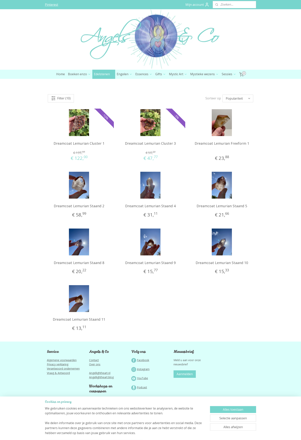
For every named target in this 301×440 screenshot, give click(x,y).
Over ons (94, 380)
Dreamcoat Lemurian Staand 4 (150, 222)
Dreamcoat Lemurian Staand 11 (79, 335)
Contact (94, 376)
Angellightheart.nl (99, 389)
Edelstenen (104, 90)
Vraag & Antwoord (58, 389)
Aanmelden (185, 390)
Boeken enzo (79, 90)
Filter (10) (61, 114)
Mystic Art (178, 90)
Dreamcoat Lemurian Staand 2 (79, 222)
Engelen (124, 90)
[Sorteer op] (238, 114)
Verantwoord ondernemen (63, 385)
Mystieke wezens (204, 90)
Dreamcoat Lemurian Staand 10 (222, 279)
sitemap (134, 433)
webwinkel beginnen (157, 433)
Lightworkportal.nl (100, 416)
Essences (143, 90)
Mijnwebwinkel (190, 433)
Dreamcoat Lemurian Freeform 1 (222, 159)
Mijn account (197, 4)
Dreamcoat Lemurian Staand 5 (222, 222)
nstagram (144, 385)
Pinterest (51, 4)
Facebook (143, 376)
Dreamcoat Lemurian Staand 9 (150, 279)
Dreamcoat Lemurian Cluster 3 (150, 159)
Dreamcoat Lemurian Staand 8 (79, 279)
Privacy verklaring (57, 380)
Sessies (229, 90)
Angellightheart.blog (101, 393)
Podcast (142, 403)
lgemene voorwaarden (63, 376)
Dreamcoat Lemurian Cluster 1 (79, 159)
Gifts (160, 90)
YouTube (142, 394)
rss (142, 433)
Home (60, 90)
